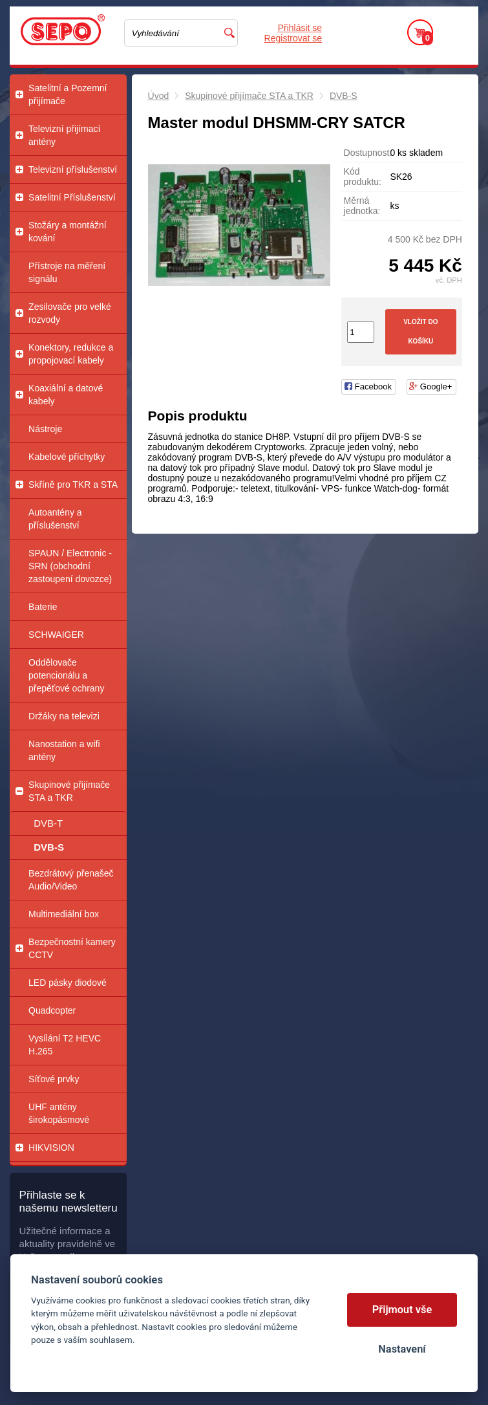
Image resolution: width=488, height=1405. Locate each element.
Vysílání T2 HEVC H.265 (64, 1044)
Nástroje (45, 429)
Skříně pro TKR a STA (73, 484)
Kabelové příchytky (66, 457)
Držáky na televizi (64, 716)
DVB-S (49, 847)
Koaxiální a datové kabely (65, 394)
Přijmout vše (402, 1309)
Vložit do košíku (420, 331)
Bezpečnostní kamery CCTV (72, 948)
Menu (455, 32)
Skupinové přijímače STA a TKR (69, 791)
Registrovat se (293, 38)
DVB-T (48, 823)
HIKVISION (51, 1147)
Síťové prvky (53, 1079)
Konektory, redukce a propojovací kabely (70, 353)
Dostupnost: (367, 152)
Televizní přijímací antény (64, 135)
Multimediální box (63, 914)
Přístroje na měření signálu (66, 272)
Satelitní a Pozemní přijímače (67, 94)
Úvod (158, 96)
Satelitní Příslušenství (72, 197)
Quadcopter (52, 1010)
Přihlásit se (300, 28)
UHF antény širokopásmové (58, 1113)
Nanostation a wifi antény (64, 750)
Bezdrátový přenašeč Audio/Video (71, 879)
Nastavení (401, 1349)
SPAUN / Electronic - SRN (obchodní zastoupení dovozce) (70, 566)
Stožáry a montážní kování (67, 231)
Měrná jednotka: (362, 205)
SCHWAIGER (56, 634)
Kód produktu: (362, 176)
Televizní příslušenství (72, 169)
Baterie (42, 607)
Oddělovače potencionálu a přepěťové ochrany (66, 675)
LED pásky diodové (67, 982)
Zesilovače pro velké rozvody (69, 313)
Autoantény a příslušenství (55, 518)
